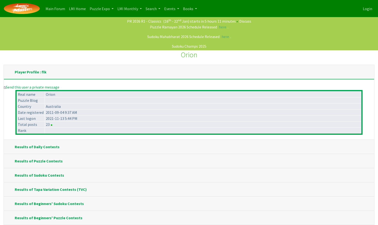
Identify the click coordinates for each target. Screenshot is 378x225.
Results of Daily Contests (37, 146)
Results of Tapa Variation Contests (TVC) (51, 189)
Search (151, 8)
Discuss (245, 21)
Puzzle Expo (100, 8)
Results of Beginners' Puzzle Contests (48, 217)
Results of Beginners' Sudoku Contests (49, 203)
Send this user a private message (32, 87)
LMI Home (78, 8)
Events (170, 8)
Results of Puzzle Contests (39, 161)
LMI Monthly (128, 8)
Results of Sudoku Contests (39, 175)
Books (188, 8)
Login (367, 8)
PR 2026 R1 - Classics (144, 21)
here (222, 27)
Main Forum (56, 8)
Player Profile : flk (31, 72)
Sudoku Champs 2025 (189, 46)
